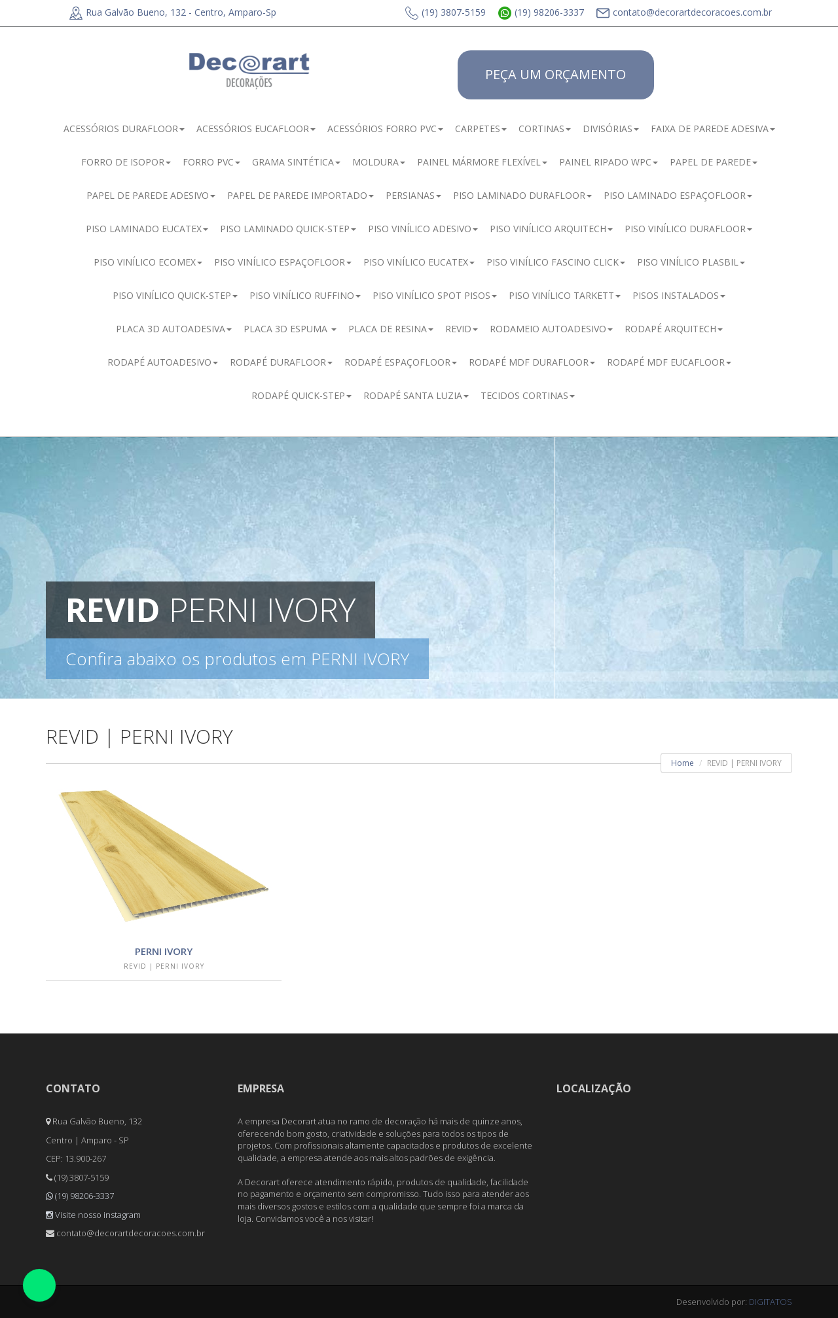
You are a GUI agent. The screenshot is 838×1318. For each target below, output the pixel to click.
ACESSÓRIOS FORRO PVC (385, 128)
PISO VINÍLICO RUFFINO (305, 295)
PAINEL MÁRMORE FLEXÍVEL (482, 162)
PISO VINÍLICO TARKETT (565, 295)
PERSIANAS (413, 195)
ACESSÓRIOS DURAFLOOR (124, 128)
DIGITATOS (770, 1302)
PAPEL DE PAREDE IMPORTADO (300, 195)
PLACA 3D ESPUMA (290, 328)
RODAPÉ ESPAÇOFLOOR (400, 362)
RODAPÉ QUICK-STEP (301, 395)
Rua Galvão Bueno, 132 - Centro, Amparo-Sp (172, 12)
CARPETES (481, 128)
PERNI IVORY (163, 951)
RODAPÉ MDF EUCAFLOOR (669, 362)
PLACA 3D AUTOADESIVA (174, 328)
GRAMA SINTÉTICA (296, 162)
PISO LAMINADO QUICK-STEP (288, 228)
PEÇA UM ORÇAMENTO (555, 74)
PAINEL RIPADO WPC (608, 162)
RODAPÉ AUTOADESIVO (162, 362)
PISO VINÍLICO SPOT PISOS (435, 295)
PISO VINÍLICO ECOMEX (148, 262)
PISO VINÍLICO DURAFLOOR (688, 228)
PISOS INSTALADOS (678, 295)
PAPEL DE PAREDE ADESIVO (150, 195)
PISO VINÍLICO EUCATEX (419, 262)
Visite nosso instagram (93, 1215)
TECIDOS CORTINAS (528, 395)
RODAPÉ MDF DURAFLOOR (532, 362)
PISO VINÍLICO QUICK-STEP (175, 295)
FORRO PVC (211, 162)
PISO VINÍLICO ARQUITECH (551, 228)
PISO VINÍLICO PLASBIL (691, 262)
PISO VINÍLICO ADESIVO (423, 228)
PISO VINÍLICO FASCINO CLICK (555, 262)
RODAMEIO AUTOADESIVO (551, 328)
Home (682, 763)
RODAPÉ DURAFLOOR (281, 362)
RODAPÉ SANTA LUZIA (416, 395)
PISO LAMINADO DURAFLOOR (522, 195)
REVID (461, 328)
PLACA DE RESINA (390, 328)
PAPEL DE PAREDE (713, 162)
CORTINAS (545, 128)
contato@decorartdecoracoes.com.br (684, 12)
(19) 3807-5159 (445, 12)
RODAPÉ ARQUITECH (674, 328)
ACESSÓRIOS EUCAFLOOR (256, 128)
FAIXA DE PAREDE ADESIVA (713, 128)
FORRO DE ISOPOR (126, 162)
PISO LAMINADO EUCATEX (147, 228)
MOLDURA (378, 162)
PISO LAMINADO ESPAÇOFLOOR (678, 195)
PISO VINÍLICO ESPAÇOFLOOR (283, 262)
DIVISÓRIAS (611, 128)
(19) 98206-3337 (541, 12)
